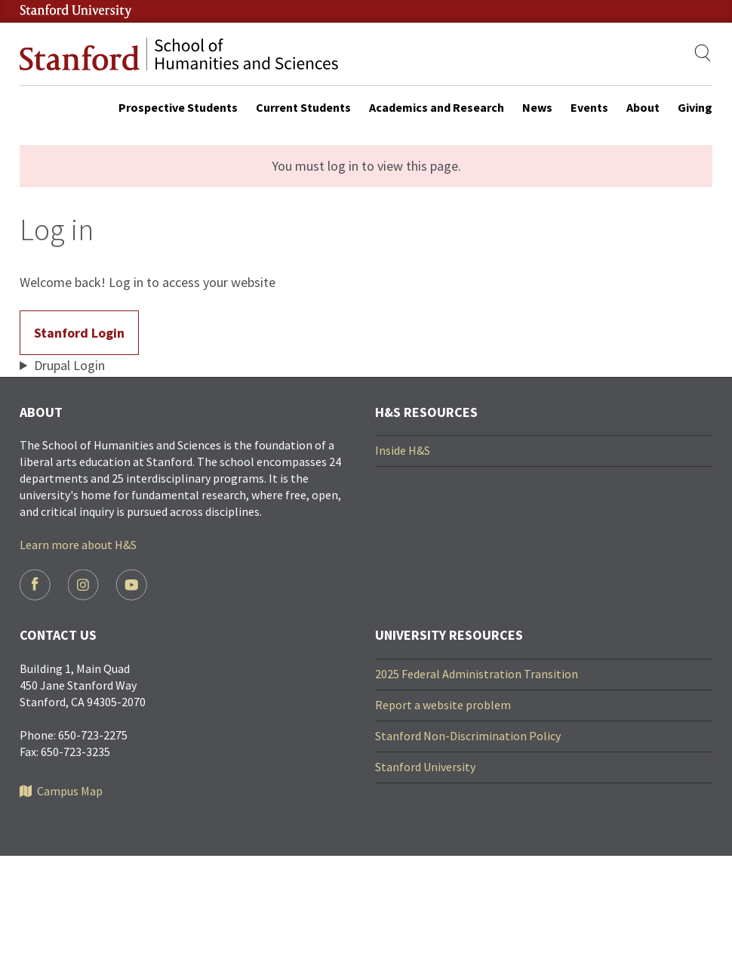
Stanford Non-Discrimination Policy (468, 735)
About (643, 107)
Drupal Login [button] (69, 365)
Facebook (35, 585)
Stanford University (425, 766)
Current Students (303, 107)
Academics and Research (436, 107)
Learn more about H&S (78, 544)
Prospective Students (178, 107)
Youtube (131, 585)
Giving (695, 107)
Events (589, 107)
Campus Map (70, 790)
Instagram (83, 585)
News (537, 107)
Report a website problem (443, 704)
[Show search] (703, 53)
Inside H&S (402, 450)
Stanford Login (79, 332)
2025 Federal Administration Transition (476, 673)
